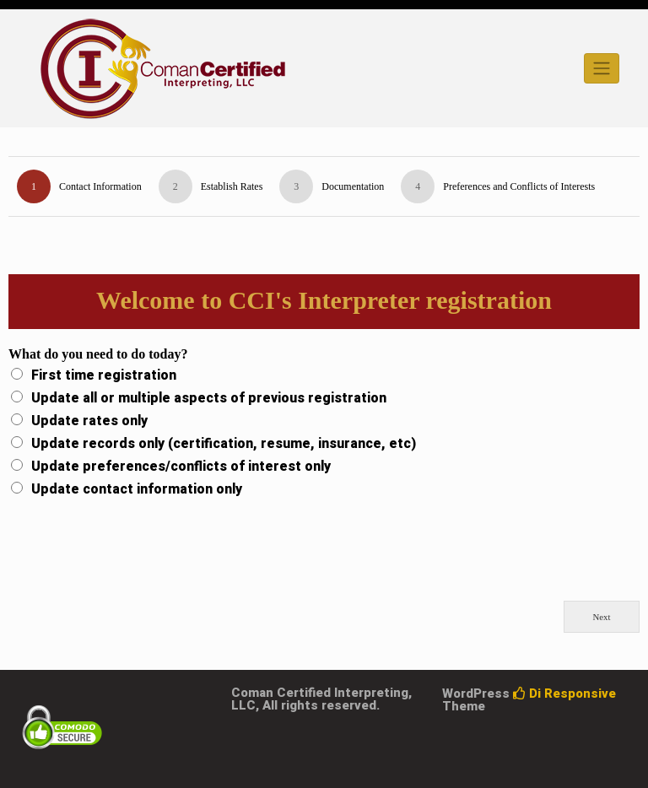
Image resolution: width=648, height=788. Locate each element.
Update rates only (89, 421)
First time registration (103, 375)
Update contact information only (136, 489)
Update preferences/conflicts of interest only (181, 466)
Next (602, 617)
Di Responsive (564, 693)
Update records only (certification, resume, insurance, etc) (223, 444)
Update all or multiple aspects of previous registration (208, 398)
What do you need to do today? (97, 354)
